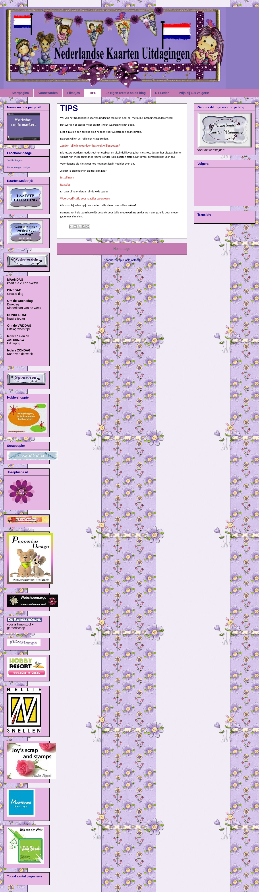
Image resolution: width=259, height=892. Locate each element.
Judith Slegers (15, 160)
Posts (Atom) (131, 260)
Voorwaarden (48, 93)
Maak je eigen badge (18, 167)
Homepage (121, 249)
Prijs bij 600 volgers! (194, 93)
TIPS (92, 93)
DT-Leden (162, 93)
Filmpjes (73, 93)
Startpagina (20, 93)
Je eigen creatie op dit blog (126, 93)
